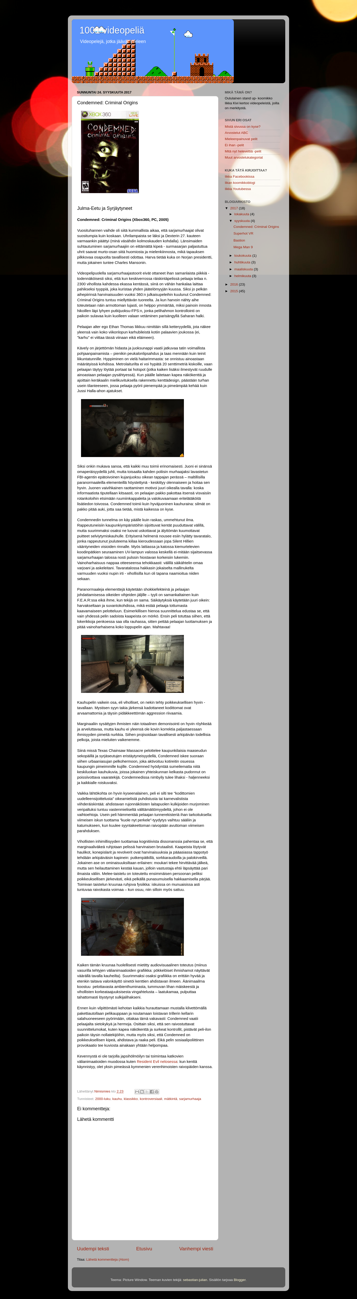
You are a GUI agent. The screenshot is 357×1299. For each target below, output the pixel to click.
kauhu (117, 1099)
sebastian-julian (195, 1280)
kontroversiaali (151, 1099)
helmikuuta (243, 276)
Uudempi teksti (93, 1248)
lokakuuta (242, 214)
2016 (234, 284)
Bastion (239, 240)
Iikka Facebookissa (239, 176)
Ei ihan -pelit (234, 145)
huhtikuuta (242, 262)
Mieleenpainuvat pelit (241, 139)
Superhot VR (243, 233)
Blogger (240, 1280)
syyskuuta (242, 221)
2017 (234, 208)
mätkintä (170, 1099)
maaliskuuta (244, 269)
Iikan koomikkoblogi (240, 183)
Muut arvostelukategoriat (244, 157)
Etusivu (144, 1248)
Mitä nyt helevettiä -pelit (243, 151)
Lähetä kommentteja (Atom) (107, 1259)
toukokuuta (243, 255)
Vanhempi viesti (196, 1248)
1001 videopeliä (111, 30)
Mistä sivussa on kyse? (243, 126)
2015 (234, 291)
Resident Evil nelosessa (157, 1062)
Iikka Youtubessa (238, 189)
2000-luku (102, 1099)
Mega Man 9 (243, 247)
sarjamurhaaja (190, 1099)
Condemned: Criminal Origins (256, 227)
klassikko (131, 1099)
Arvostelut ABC (236, 133)
